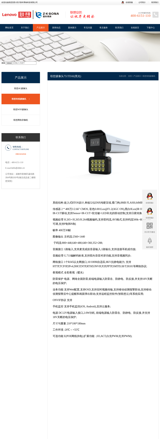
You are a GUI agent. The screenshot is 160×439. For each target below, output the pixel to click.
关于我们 (25, 28)
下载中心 (151, 28)
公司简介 (142, 2)
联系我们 (155, 2)
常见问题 (88, 28)
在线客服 (127, 2)
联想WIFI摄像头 (20, 109)
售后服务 (103, 28)
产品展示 (41, 28)
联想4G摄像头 (20, 88)
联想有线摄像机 (21, 99)
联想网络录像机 (20, 120)
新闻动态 (56, 28)
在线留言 (135, 28)
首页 (130, 76)
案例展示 (72, 28)
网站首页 (9, 28)
